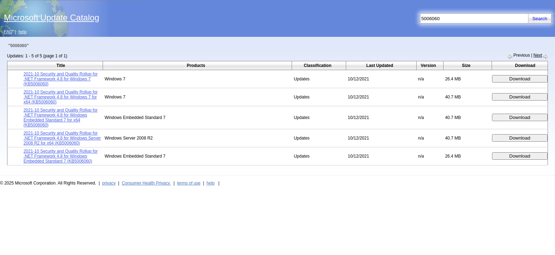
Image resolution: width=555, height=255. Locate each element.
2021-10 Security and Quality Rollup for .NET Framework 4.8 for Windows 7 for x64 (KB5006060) (60, 97)
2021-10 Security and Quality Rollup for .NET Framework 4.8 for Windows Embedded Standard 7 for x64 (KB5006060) (60, 118)
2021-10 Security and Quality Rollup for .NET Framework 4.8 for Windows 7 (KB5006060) (60, 79)
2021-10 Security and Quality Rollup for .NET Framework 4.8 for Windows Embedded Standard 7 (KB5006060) (60, 156)
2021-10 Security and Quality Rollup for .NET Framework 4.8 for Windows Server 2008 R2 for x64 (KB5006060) (62, 138)
